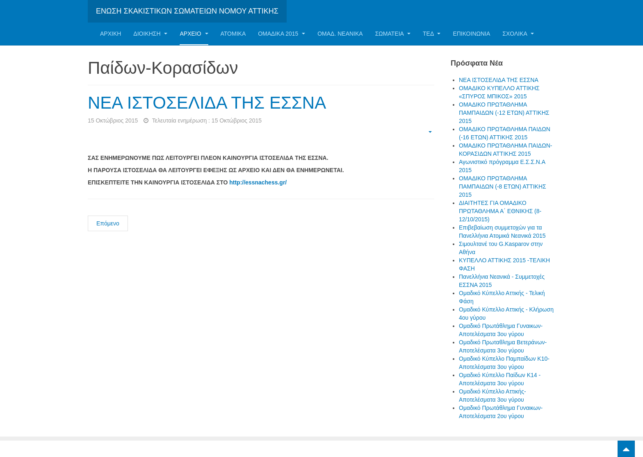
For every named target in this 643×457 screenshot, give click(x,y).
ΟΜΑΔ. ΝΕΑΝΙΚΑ (340, 33)
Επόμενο (107, 223)
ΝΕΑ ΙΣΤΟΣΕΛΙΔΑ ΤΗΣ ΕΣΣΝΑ (207, 102)
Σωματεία (392, 33)
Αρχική (110, 33)
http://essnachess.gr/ (258, 182)
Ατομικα (233, 33)
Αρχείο (194, 33)
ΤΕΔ (431, 33)
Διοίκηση (150, 33)
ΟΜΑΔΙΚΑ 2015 (281, 33)
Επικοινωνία (471, 33)
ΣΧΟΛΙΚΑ (518, 33)
